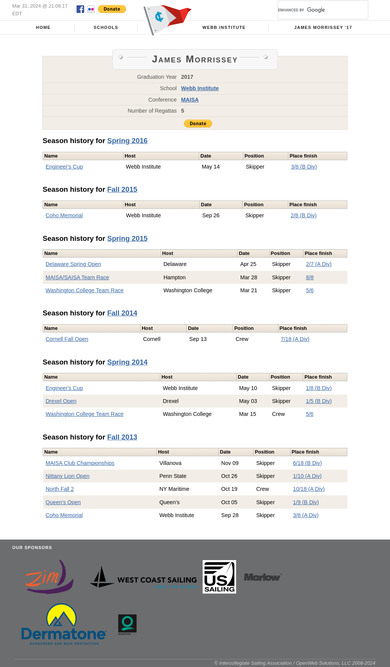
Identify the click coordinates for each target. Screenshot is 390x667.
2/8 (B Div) (303, 215)
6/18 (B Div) (307, 463)
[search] (314, 9)
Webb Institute (224, 27)
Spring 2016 (127, 141)
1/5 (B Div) (319, 401)
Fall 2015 (122, 189)
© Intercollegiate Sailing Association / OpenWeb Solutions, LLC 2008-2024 (295, 663)
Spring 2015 (127, 238)
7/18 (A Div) (295, 339)
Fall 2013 (122, 437)
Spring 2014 (127, 362)
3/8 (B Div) (304, 167)
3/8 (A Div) (305, 515)
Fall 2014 (122, 313)
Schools (106, 27)
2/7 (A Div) (318, 264)
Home (43, 27)
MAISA (190, 100)
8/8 (309, 277)
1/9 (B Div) (306, 502)
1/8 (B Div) (319, 388)
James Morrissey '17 (323, 27)
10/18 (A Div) (308, 489)
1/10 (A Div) (307, 476)
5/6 (309, 290)
